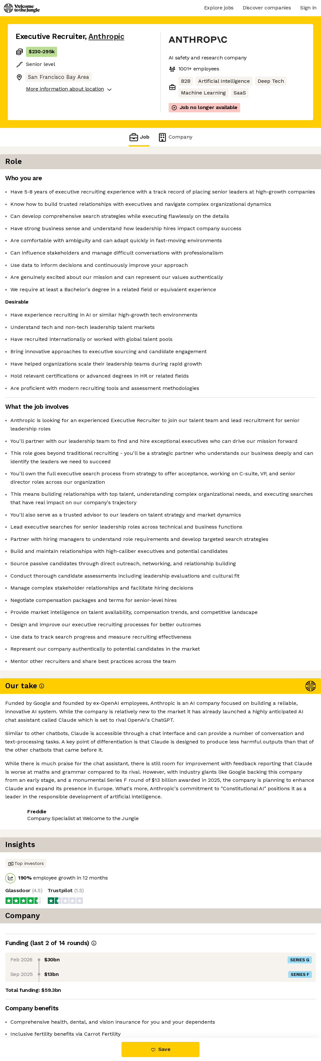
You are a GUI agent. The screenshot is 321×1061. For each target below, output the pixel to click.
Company (174, 137)
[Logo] (22, 8)
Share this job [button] (33, 1011)
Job (139, 137)
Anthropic (106, 36)
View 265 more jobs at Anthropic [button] (102, 1011)
